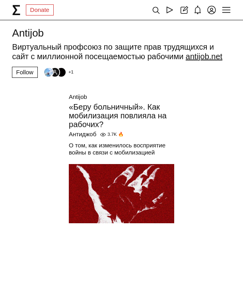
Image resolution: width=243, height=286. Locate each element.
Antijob (78, 96)
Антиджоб (82, 134)
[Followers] (58, 72)
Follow (24, 72)
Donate (39, 9)
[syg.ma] (16, 10)
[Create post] (184, 10)
